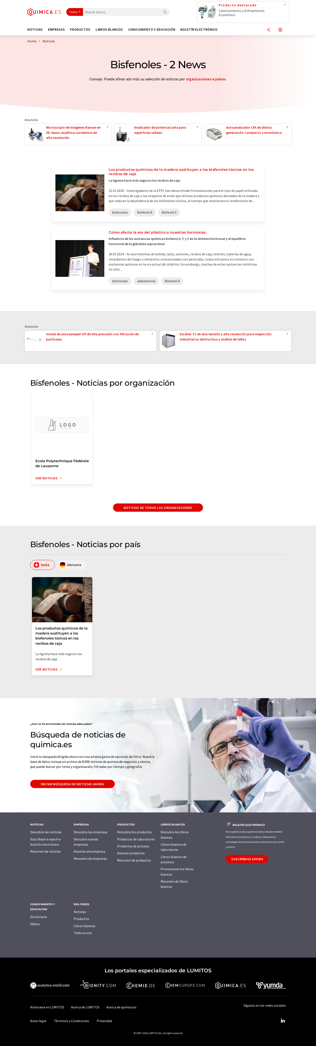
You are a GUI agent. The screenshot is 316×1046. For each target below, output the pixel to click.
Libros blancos (84, 926)
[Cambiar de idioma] (280, 30)
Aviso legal (38, 1021)
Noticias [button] (35, 29)
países (220, 78)
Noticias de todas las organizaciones (158, 507)
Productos (81, 918)
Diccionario (38, 917)
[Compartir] (268, 30)
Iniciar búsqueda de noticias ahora (72, 784)
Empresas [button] (56, 29)
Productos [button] (80, 29)
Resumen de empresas (90, 858)
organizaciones (198, 78)
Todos (73, 12)
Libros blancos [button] (109, 29)
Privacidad (104, 1021)
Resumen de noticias (45, 851)
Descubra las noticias (46, 832)
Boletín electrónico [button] (199, 29)
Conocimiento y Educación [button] (151, 29)
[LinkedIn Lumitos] (283, 1021)
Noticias (80, 912)
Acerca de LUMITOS (85, 1007)
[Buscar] (165, 12)
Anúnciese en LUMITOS (47, 1007)
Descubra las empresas (91, 832)
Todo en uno (83, 933)
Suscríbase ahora (247, 859)
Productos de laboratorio (136, 839)
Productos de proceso (133, 846)
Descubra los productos (134, 832)
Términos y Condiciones (71, 1021)
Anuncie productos (131, 853)
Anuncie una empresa (89, 851)
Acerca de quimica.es (121, 1007)
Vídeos (35, 924)
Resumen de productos (134, 860)
